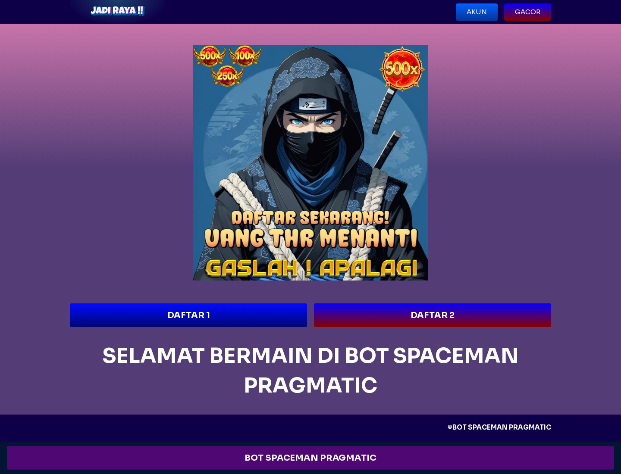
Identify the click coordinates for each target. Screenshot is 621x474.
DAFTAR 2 (433, 315)
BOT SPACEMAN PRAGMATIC (310, 457)
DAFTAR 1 (188, 315)
